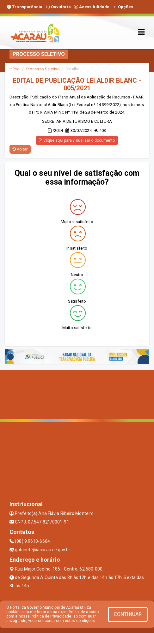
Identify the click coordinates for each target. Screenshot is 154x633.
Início (14, 69)
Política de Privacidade (51, 616)
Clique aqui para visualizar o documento (77, 140)
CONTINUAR (128, 614)
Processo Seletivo (43, 69)
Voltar (20, 149)
